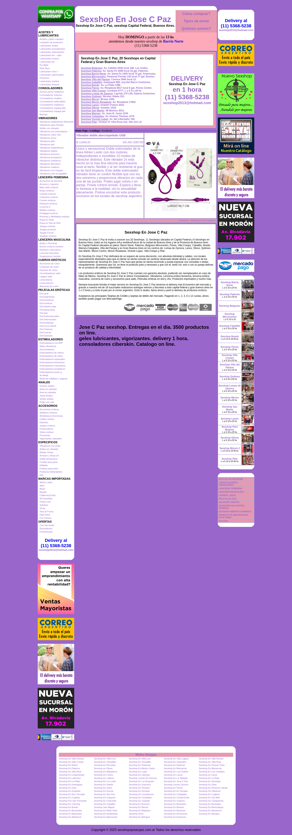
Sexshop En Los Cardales (212, 771)
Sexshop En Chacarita (105, 801)
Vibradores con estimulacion (54, 131)
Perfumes (44, 78)
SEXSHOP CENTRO (229, 502)
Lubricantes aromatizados (52, 49)
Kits (41, 475)
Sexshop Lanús (90, 105)
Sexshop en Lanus (208, 775)
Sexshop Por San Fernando (73, 801)
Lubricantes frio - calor (51, 55)
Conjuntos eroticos (49, 197)
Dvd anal (44, 293)
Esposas (44, 422)
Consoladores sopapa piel (52, 111)
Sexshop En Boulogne (210, 804)
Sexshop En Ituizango (210, 781)
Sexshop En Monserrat (175, 768)
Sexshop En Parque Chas (212, 765)
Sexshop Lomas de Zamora (97, 93)
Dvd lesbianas (47, 322)
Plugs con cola (47, 402)
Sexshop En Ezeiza (103, 791)
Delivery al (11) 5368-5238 (56, 543)
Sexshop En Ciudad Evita (176, 797)
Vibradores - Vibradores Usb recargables (197, 220)
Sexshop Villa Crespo (93, 90)
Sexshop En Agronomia (105, 817)
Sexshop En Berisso (174, 807)
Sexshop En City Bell (209, 797)
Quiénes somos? (196, 29)
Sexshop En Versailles (105, 762)
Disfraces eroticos (48, 203)
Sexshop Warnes (90, 113)
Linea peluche (47, 283)
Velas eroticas (46, 432)
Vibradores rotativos (49, 167)
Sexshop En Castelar (139, 801)
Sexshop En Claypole (104, 797)
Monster (44, 114)
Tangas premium (48, 229)
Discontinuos (46, 528)
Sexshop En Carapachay (211, 801)
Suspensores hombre (50, 256)
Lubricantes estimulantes (52, 52)
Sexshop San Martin (92, 110)
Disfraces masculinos (50, 250)
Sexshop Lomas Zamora (176, 784)
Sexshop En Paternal (174, 765)
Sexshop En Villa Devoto (211, 758)
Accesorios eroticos (49, 409)
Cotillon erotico (47, 419)
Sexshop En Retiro (68, 765)
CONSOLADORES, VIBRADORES (228, 483)
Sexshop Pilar (89, 122)
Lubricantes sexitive (49, 81)
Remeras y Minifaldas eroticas (54, 216)
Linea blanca (46, 280)
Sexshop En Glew (208, 784)
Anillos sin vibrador (49, 449)
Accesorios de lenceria (51, 181)
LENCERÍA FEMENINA (230, 488)
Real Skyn (45, 68)
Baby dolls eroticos (49, 187)
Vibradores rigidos (48, 151)
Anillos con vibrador (49, 128)
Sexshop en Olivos (103, 768)
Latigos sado (46, 276)
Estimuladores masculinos (52, 365)
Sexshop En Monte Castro (142, 768)
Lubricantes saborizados (52, 75)
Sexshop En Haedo (103, 784)
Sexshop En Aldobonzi (70, 817)
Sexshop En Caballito (104, 804)
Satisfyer (44, 505)
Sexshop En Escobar (139, 791)
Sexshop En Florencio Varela (213, 788)
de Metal (44, 375)
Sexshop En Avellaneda (105, 814)
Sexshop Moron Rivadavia (96, 102)
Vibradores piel (47, 144)
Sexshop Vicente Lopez (94, 119)
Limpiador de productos (51, 42)
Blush (42, 489)
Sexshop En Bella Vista (105, 810)
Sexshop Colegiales (92, 116)
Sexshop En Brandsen (175, 804)
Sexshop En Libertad (139, 775)
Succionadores (47, 349)
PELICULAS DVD (228, 499)
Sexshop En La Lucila (104, 781)
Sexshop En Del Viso (104, 794)
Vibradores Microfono (50, 164)
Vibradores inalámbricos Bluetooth (56, 122)
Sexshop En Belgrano (139, 810)
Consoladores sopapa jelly (53, 108)
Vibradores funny (48, 138)
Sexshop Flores (90, 87)
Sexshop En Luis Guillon (176, 771)
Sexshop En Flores (173, 788)
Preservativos (46, 429)
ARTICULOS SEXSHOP (231, 479)
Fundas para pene (49, 462)
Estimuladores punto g (51, 372)
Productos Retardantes (51, 472)
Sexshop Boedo (90, 85)
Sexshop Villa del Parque (95, 79)
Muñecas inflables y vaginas (54, 378)
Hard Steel (45, 515)
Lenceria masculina (49, 253)
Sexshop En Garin (103, 788)
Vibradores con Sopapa (51, 170)
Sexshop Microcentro (93, 76)
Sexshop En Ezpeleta (69, 791)
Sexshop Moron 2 (229, 448)
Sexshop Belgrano (91, 68)
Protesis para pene (49, 468)
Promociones (46, 532)
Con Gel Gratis (47, 525)
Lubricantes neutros (49, 58)
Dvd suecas (45, 332)
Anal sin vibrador (48, 392)
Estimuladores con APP (51, 343)
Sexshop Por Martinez (210, 791)
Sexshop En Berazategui (211, 807)
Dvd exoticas (46, 303)
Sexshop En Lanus (173, 775)
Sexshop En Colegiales (175, 794)
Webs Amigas (146, 754)
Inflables (44, 465)
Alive (42, 485)
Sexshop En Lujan (138, 771)
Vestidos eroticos (48, 236)
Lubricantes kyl (47, 62)
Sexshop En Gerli (67, 788)
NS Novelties (46, 498)
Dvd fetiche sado (48, 306)
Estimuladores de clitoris (52, 352)
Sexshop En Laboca (104, 778)
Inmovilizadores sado (50, 273)
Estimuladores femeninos (52, 362)
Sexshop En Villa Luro (105, 758)
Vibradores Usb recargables (53, 173)
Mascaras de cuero (49, 286)
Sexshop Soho (136, 814)
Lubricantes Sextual (49, 84)
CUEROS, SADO (227, 495)
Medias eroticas (47, 210)
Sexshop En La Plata (69, 781)
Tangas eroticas (47, 226)
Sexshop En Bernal (138, 807)
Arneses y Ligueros (49, 184)
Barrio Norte (173, 41)
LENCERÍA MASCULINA (231, 492)
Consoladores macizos (51, 95)
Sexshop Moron (90, 99)
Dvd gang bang (47, 310)
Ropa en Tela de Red (50, 223)
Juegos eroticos (47, 425)
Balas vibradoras (48, 346)
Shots (42, 508)
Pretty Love (45, 502)
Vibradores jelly (47, 141)
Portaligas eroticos (49, 213)
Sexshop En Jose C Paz (125, 19)
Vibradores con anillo (50, 446)
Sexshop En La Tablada (175, 778)
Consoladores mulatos (51, 98)
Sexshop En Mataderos (105, 771)
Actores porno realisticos (52, 92)
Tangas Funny (47, 233)
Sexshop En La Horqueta (141, 781)
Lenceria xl (45, 207)
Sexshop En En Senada (176, 791)
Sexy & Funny (46, 511)
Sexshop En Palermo (69, 768)
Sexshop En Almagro (209, 814)
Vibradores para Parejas (51, 125)
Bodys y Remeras (48, 243)
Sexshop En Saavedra (175, 762)
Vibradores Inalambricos (51, 147)
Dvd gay (44, 313)
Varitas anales (47, 399)
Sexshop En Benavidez (70, 810)
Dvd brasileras (47, 300)
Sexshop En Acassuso (175, 817)
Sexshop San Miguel (104, 807)
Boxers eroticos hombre (51, 246)
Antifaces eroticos (48, 412)
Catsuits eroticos (48, 194)
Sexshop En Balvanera (210, 810)
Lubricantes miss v (49, 71)
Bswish (43, 492)
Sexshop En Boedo (68, 807)
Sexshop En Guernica (140, 784)
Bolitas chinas (46, 452)
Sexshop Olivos (90, 107)
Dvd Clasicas (46, 329)
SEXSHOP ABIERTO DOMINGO (235, 511)
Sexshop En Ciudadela (140, 797)
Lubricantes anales (49, 45)
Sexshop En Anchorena (175, 814)
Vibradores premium (50, 154)
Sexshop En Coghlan (209, 794)
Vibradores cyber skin (50, 134)
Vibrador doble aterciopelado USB (101, 135)
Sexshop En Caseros (174, 801)
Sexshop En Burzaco (139, 804)
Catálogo (95, 130)
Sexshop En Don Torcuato (72, 794)
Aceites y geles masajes (51, 39)
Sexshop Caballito (91, 82)
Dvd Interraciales (48, 319)
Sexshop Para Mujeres (230, 428)
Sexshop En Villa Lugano (176, 758)
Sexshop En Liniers (103, 775)
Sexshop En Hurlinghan (71, 784)
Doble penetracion (49, 459)
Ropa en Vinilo (47, 220)
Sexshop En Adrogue (139, 817)
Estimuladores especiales (52, 359)
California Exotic (48, 495)
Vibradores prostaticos (51, 157)
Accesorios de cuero (50, 263)
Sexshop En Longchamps (71, 775)
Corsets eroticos (48, 200)
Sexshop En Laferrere (70, 778)
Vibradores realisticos (50, 160)
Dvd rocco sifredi (48, 326)
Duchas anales (47, 386)
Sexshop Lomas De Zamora (143, 778)
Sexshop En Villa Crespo (71, 762)
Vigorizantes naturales (51, 438)
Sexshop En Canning (69, 804)
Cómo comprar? (196, 14)
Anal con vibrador (48, 389)
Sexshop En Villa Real (210, 762)
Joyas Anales (46, 395)
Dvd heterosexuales (49, 316)
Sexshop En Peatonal (139, 765)
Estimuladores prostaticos (52, 369)
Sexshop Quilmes (91, 96)
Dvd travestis (46, 335)
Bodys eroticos (47, 190)
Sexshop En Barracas (174, 810)
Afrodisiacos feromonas (51, 416)
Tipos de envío (196, 21)
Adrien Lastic (46, 482)
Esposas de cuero (48, 270)
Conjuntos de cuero (49, 267)
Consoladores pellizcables (52, 101)
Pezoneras (45, 435)
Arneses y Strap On (49, 455)
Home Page (81, 130)
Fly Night (44, 65)
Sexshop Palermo (91, 70)
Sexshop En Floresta (139, 788)
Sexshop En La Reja (209, 778)
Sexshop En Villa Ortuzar (71, 758)
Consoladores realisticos (52, 105)
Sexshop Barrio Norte (93, 73)
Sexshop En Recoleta (104, 765)
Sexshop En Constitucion (141, 794)
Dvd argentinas (47, 297)
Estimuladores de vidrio (51, 356)
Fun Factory (46, 518)
